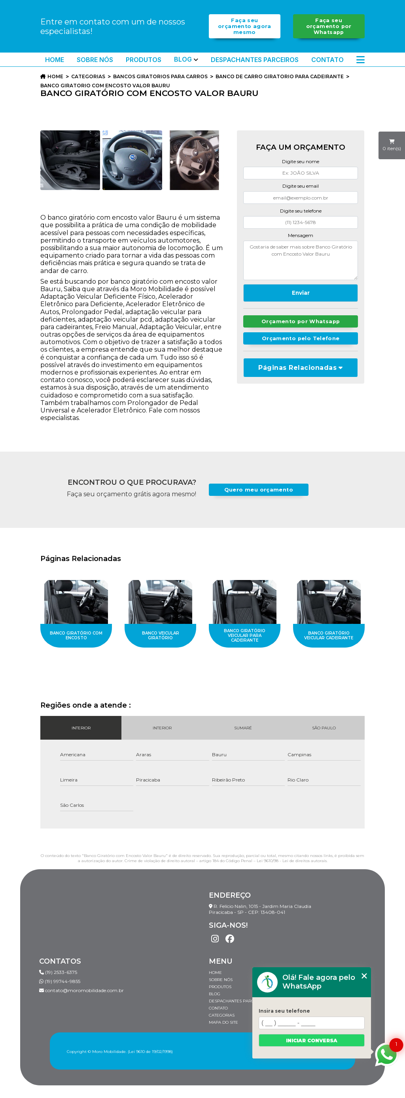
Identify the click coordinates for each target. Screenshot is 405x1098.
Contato (327, 59)
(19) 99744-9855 (59, 981)
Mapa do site (223, 1022)
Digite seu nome (300, 161)
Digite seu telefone (301, 211)
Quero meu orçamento (258, 490)
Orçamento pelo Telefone (301, 338)
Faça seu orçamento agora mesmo (244, 26)
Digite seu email (300, 186)
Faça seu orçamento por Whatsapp (329, 26)
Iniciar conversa (311, 1040)
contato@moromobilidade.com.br (81, 990)
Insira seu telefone (284, 1011)
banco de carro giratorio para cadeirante (280, 76)
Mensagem (300, 235)
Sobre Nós (95, 59)
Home (54, 59)
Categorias (88, 76)
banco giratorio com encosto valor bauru (105, 86)
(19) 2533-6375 (58, 972)
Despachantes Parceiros (255, 59)
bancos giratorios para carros (160, 76)
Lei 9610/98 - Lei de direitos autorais (292, 860)
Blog (183, 59)
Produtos (143, 59)
